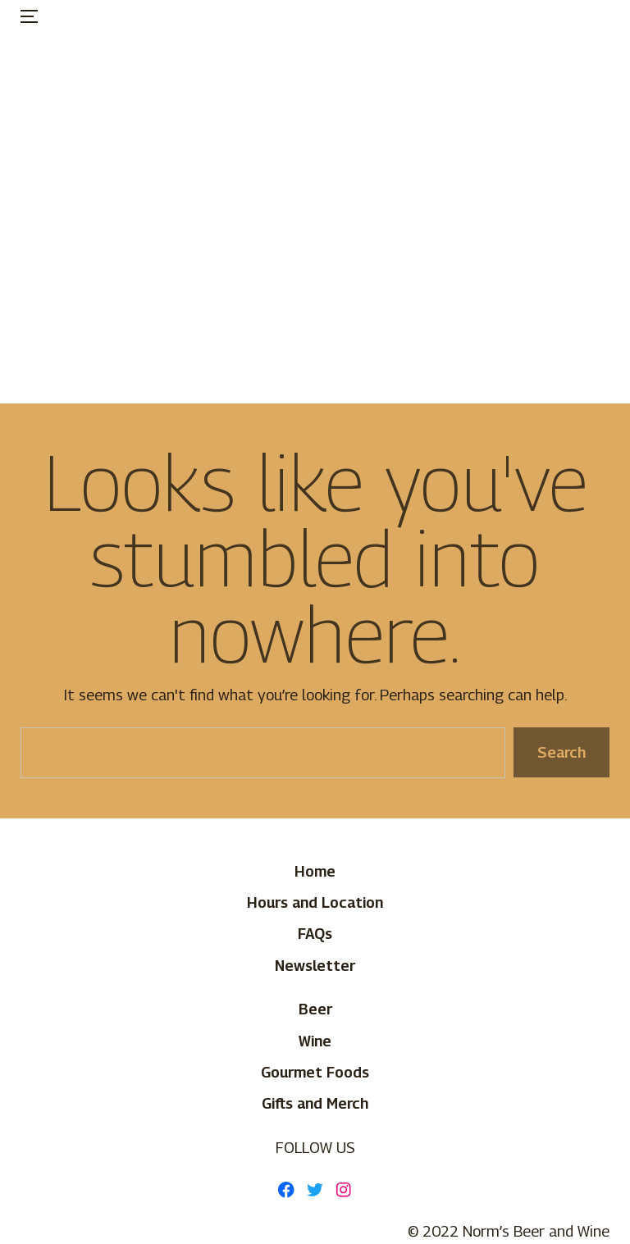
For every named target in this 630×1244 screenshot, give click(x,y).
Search (561, 752)
